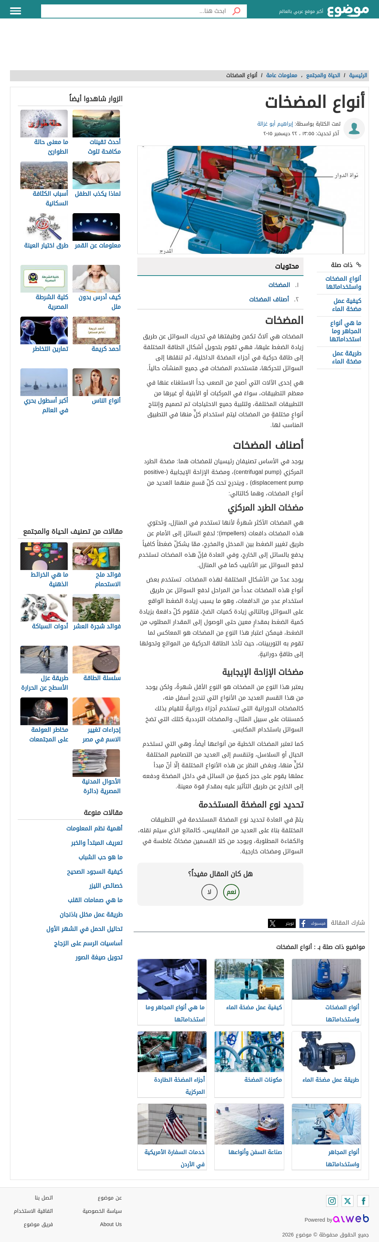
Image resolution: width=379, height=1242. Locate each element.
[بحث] (236, 11)
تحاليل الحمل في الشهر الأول (84, 929)
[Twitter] (347, 1201)
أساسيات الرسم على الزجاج (88, 943)
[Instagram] (332, 1201)
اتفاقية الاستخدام (33, 1211)
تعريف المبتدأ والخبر (97, 843)
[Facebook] (363, 1201)
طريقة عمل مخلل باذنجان (91, 915)
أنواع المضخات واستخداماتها (343, 283)
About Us (111, 1224)
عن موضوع (110, 1198)
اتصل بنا (44, 1198)
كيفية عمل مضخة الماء (346, 305)
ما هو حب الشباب (100, 857)
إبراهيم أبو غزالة (275, 124)
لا (209, 892)
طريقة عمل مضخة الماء (346, 357)
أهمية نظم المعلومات (94, 828)
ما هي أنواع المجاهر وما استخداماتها (345, 331)
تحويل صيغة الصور (99, 957)
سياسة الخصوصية (102, 1211)
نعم (231, 892)
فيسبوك (318, 923)
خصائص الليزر (106, 886)
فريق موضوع (38, 1224)
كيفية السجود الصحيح (95, 872)
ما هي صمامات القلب (95, 900)
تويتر (290, 923)
